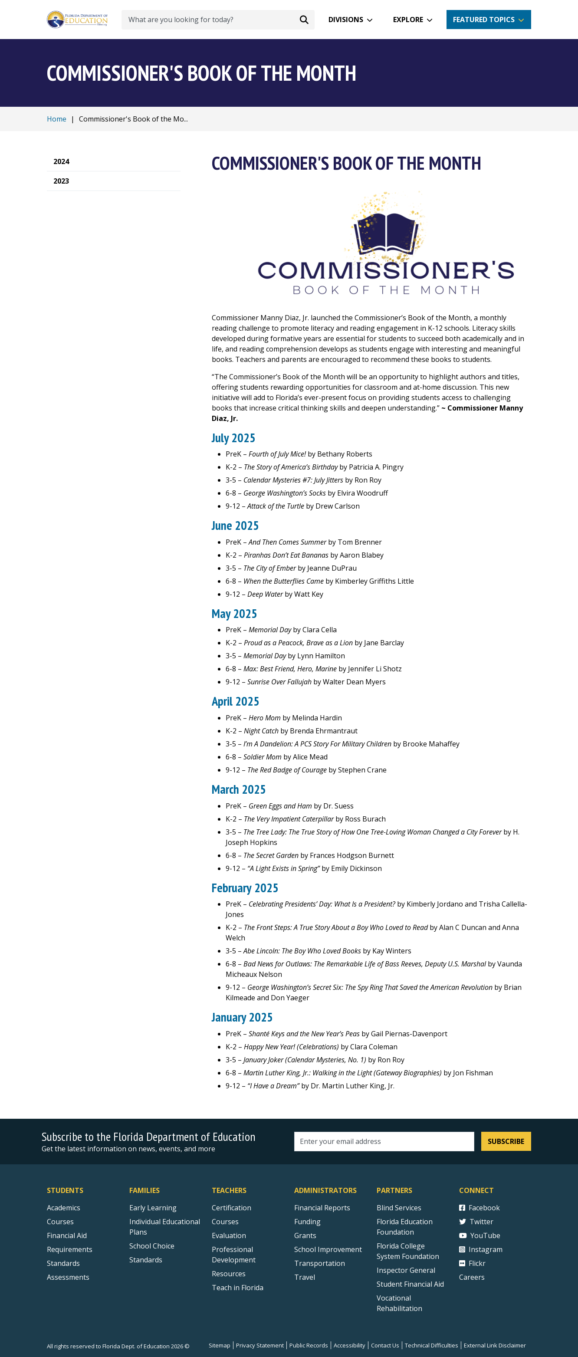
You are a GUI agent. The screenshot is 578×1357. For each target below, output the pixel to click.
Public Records (308, 1345)
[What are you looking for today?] (218, 20)
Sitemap (219, 1345)
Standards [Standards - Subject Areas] (63, 1263)
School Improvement (328, 1249)
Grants (305, 1235)
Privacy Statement (260, 1345)
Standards (145, 1260)
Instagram (480, 1249)
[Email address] (384, 1141)
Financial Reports (322, 1207)
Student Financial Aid (410, 1284)
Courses (60, 1221)
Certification (231, 1207)
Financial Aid (67, 1235)
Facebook (479, 1207)
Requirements (69, 1249)
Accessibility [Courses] (349, 1345)
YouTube (479, 1235)
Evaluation (229, 1235)
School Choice (151, 1246)
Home (56, 119)
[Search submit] (304, 19)
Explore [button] (408, 19)
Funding (307, 1221)
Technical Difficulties (431, 1345)
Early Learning (153, 1207)
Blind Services (399, 1207)
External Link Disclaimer (495, 1345)
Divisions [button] (345, 19)
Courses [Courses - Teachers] (225, 1221)
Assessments (68, 1277)
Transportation (319, 1263)
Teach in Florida (237, 1287)
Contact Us (385, 1345)
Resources (229, 1273)
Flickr (472, 1263)
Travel (304, 1277)
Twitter (476, 1221)
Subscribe (506, 1141)
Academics (63, 1207)
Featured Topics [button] (484, 19)
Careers (472, 1277)
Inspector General (406, 1270)
